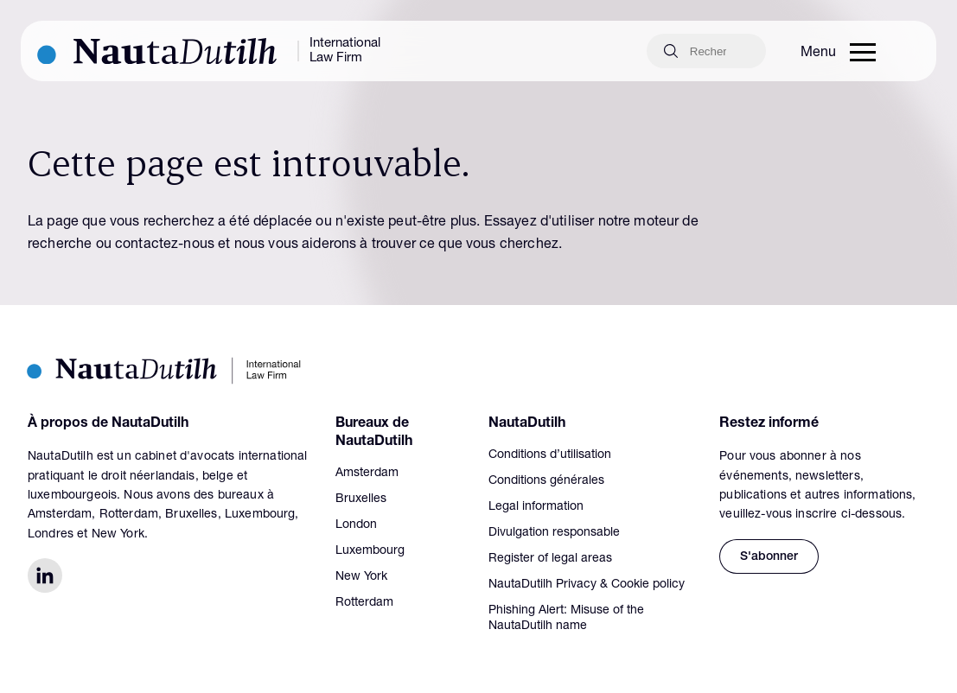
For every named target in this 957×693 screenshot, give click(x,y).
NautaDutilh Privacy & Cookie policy (586, 585)
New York (361, 577)
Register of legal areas (550, 559)
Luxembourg (370, 551)
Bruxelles (360, 499)
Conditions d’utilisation (549, 455)
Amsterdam (367, 473)
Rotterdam (364, 603)
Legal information (536, 507)
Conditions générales (546, 481)
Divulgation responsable (554, 533)
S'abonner (769, 557)
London (356, 525)
